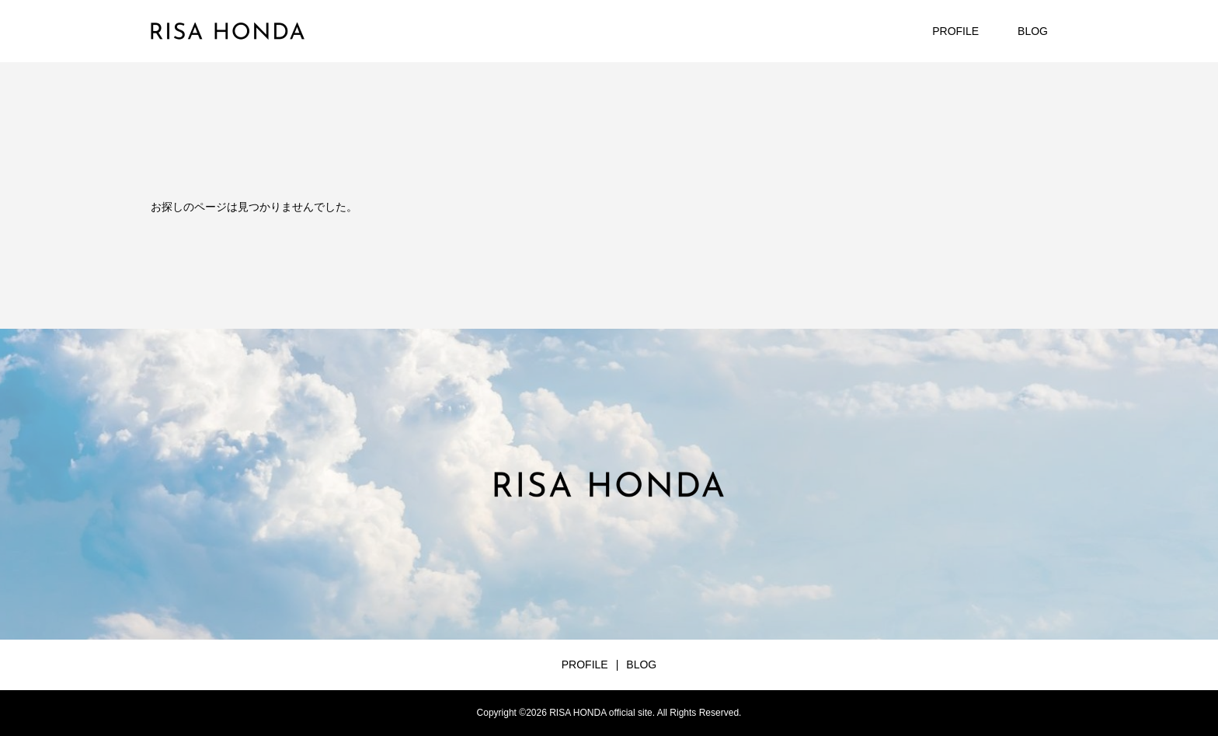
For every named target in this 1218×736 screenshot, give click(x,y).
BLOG (1033, 31)
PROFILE (955, 31)
